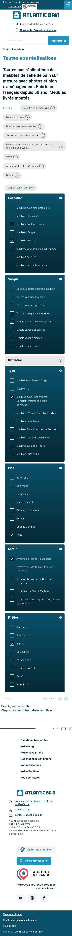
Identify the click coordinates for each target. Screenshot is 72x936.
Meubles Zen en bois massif (32, 265)
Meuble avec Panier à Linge (31, 380)
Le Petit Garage (34, 931)
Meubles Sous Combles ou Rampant (36, 429)
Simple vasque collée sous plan (34, 321)
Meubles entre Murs (27, 421)
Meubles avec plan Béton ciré (33, 207)
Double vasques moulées (30, 297)
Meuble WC (22, 388)
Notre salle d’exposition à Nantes (38, 30)
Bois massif (22, 485)
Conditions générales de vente (20, 920)
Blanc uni (21, 627)
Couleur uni (22, 651)
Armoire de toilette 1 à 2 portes (34, 558)
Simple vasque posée (28, 346)
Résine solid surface (27, 510)
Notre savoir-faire (31, 752)
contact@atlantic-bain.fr (28, 815)
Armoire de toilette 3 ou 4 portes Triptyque (34, 569)
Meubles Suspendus (27, 453)
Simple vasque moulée (29, 337)
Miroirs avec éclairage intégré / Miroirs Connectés (38, 601)
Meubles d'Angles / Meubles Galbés (36, 413)
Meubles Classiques (27, 216)
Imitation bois (23, 660)
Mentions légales (12, 914)
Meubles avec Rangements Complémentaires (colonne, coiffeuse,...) (32, 400)
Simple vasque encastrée (30, 329)
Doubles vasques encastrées (32, 313)
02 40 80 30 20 (14, 7)
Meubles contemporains (30, 224)
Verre (19, 534)
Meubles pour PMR (26, 256)
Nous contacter (30, 777)
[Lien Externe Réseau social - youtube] (21, 898)
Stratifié (20, 518)
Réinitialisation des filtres (21, 187)
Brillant (20, 643)
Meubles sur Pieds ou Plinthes (33, 437)
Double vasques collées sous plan (35, 288)
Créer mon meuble (39, 849)
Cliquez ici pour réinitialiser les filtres (27, 710)
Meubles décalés (26, 240)
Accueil (6, 49)
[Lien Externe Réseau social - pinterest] (32, 898)
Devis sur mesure (36, 861)
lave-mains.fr (37, 2)
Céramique (22, 494)
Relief (19, 676)
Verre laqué (22, 684)
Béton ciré (22, 477)
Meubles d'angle (25, 232)
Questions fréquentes (34, 740)
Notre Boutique (29, 771)
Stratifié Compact (26, 526)
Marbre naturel (24, 502)
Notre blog (27, 746)
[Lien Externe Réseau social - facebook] (44, 898)
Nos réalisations (30, 765)
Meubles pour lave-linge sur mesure (36, 248)
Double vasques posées (30, 305)
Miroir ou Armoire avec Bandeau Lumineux (34, 581)
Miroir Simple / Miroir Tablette (32, 591)
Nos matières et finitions (36, 759)
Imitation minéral (25, 668)
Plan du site (9, 926)
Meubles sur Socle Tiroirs (30, 445)
